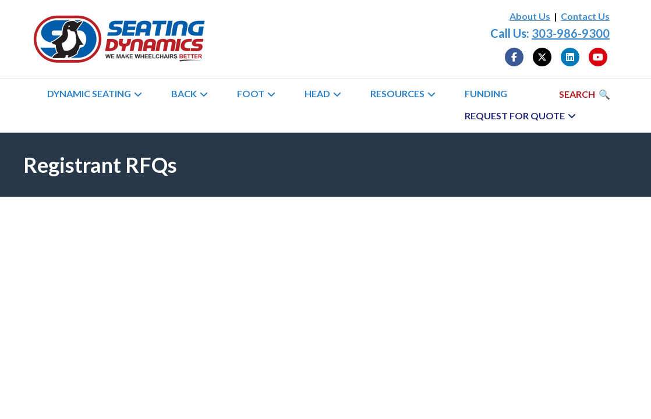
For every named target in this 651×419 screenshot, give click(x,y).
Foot (250, 93)
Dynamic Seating (89, 93)
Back (184, 93)
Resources (397, 93)
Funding (486, 93)
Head (317, 93)
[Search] (584, 94)
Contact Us (585, 16)
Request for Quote (515, 115)
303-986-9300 (571, 33)
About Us (530, 16)
